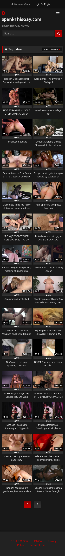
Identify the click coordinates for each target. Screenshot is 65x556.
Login (37, 4)
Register (48, 4)
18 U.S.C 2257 (19, 541)
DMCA (38, 541)
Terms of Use (37, 545)
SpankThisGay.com (21, 16)
